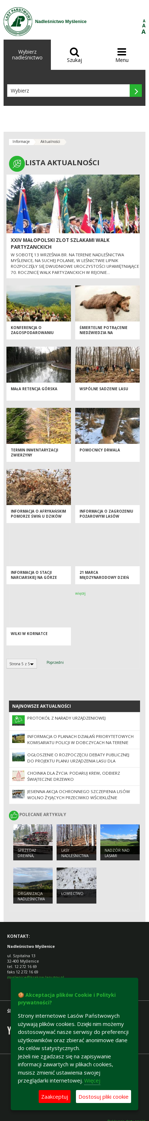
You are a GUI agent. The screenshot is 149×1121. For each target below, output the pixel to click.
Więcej (92, 1080)
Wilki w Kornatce (29, 633)
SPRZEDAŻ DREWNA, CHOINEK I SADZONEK (28, 858)
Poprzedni (55, 662)
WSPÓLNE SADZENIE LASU (104, 388)
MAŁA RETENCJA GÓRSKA (34, 388)
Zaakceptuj (54, 1096)
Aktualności (50, 141)
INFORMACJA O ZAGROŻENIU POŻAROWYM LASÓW (106, 514)
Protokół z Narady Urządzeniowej (66, 718)
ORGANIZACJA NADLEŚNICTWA (31, 896)
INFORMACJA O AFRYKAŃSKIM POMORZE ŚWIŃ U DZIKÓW (38, 514)
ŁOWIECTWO (72, 893)
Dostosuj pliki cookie (103, 1096)
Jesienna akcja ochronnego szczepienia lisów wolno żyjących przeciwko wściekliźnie (78, 794)
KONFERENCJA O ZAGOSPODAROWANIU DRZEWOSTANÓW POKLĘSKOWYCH (32, 335)
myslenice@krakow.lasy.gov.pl (35, 977)
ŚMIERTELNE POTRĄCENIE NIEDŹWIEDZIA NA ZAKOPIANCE (104, 333)
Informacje (21, 141)
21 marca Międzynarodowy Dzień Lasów (104, 577)
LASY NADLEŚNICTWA (74, 853)
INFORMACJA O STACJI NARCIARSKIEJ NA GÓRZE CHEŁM (34, 577)
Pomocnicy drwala (100, 450)
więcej (80, 593)
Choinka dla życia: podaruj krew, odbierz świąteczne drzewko (73, 776)
